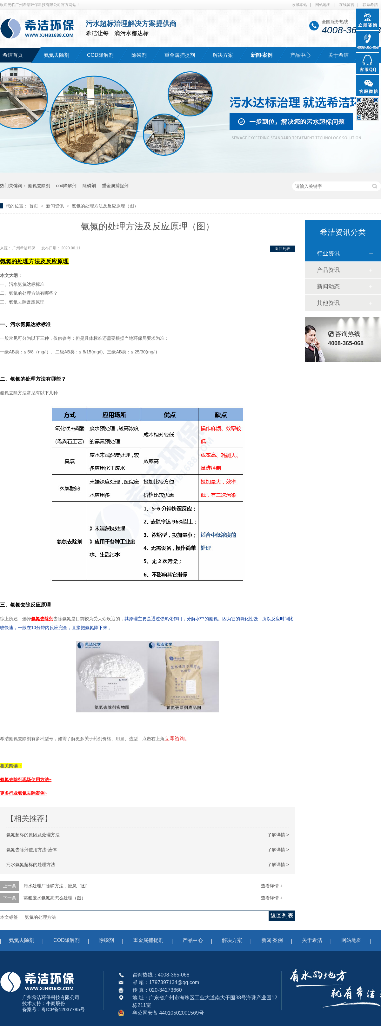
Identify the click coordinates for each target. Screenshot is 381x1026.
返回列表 (282, 249)
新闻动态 (328, 286)
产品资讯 (328, 270)
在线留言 (346, 5)
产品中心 (300, 55)
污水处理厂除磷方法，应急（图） (56, 885)
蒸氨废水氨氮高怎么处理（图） (54, 897)
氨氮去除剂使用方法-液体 (31, 849)
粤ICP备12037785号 (63, 1009)
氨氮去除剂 (56, 55)
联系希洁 (370, 5)
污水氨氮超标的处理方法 (30, 864)
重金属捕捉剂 (179, 55)
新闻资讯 (55, 205)
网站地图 (323, 5)
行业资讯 (328, 253)
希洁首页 (13, 55)
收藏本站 (299, 5)
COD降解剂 (100, 55)
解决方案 (223, 55)
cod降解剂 (66, 185)
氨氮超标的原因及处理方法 (33, 834)
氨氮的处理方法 (40, 917)
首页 (34, 205)
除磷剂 (139, 55)
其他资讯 (328, 303)
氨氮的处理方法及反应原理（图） (105, 205)
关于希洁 (338, 55)
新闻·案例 (261, 55)
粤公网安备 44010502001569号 (168, 1013)
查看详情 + (272, 885)
